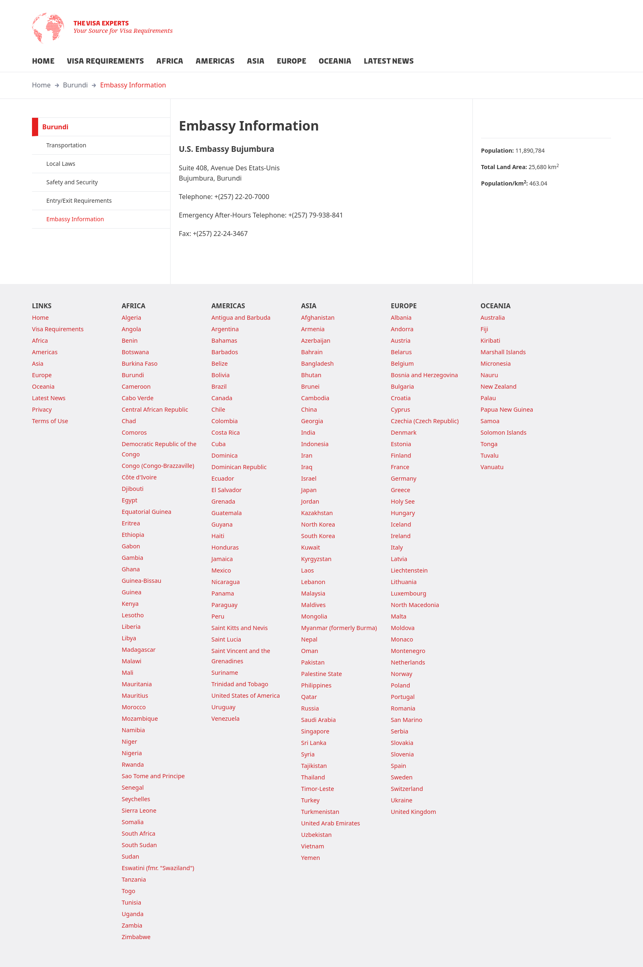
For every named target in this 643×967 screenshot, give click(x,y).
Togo (128, 891)
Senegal (133, 787)
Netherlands (408, 662)
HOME (43, 61)
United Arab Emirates (330, 823)
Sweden (402, 777)
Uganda (133, 914)
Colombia (225, 421)
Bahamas (224, 340)
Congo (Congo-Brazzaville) (158, 466)
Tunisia (131, 902)
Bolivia (221, 375)
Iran (306, 455)
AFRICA (169, 61)
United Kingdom (413, 812)
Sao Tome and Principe (153, 776)
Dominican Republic (239, 467)
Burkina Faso (139, 363)
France (400, 467)
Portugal (403, 697)
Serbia (399, 731)
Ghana (131, 569)
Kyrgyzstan (316, 559)
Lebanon (313, 582)
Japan (309, 490)
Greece (400, 490)
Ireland (400, 536)
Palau (488, 398)
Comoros (134, 432)
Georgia (312, 421)
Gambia (133, 557)
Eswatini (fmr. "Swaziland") (158, 868)
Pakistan (312, 662)
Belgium (402, 363)
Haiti (218, 536)
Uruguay (224, 707)
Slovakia (402, 743)
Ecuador (223, 478)
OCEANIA (335, 61)
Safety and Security (72, 182)
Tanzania (134, 879)
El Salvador (227, 490)
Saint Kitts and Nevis (240, 628)
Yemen (310, 858)
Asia (37, 363)
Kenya (130, 603)
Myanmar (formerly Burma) (339, 628)
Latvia (399, 559)
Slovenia (402, 754)
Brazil (219, 386)
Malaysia (313, 593)
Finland (401, 455)
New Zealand (499, 386)
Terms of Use (50, 421)
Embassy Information (133, 84)
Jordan (310, 501)
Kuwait (310, 547)
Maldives (313, 605)
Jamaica (222, 559)
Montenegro (408, 651)
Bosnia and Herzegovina (424, 375)
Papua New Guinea (507, 409)
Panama (223, 593)
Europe (42, 375)
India (308, 432)
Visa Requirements (58, 329)
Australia (493, 317)
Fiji (484, 329)
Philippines (316, 685)
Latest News (49, 398)
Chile (219, 409)
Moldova (403, 628)
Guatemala (227, 513)
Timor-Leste (317, 789)
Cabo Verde (138, 398)
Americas (44, 352)
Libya (129, 638)
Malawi (131, 661)
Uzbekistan (316, 835)
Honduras (225, 547)
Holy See (403, 501)
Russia (310, 708)
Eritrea (131, 523)
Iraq (306, 467)
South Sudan (139, 845)
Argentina (225, 329)
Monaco (402, 639)
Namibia (133, 730)
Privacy (42, 409)
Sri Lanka (313, 743)
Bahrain (312, 352)
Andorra (402, 329)
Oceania (43, 386)
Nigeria (132, 753)
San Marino (406, 720)
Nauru (489, 375)
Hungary (403, 513)
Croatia (401, 398)
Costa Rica (226, 432)
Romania (403, 708)
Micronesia (496, 363)
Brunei (310, 386)
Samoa (490, 421)
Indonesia (314, 444)
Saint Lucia (227, 639)
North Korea (318, 524)
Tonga (489, 444)
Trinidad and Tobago (240, 684)
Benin (130, 340)
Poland (400, 685)
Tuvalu (490, 455)
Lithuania (404, 582)
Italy (397, 547)
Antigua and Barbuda (241, 317)
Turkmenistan (320, 812)
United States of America (246, 695)
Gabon (131, 546)
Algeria (131, 317)
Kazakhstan (317, 513)
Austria (400, 340)
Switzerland (407, 789)
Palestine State (321, 674)
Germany (403, 478)
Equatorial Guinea (146, 512)
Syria (308, 754)
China (309, 409)
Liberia (131, 626)
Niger (129, 741)
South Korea (318, 536)
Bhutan (311, 375)
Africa (40, 340)
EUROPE (291, 61)
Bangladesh (317, 363)
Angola (131, 329)
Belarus (401, 352)
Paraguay (225, 605)
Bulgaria (402, 386)
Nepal (309, 639)
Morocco (134, 707)
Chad (129, 421)
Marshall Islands (503, 352)
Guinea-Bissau (142, 580)
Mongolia (314, 616)
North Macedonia (415, 605)
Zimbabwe (136, 937)
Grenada (223, 501)
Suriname (225, 672)
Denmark (404, 432)
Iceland (401, 524)
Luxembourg (408, 593)
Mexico (221, 570)
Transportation (66, 145)
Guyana (222, 524)
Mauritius (135, 695)
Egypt (129, 500)
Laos (307, 570)
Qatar (309, 697)
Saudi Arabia (318, 720)
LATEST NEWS (389, 61)
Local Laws (60, 163)
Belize (220, 363)
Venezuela (226, 718)
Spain (398, 766)
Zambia (132, 925)
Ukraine (402, 800)
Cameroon (136, 386)
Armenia (312, 329)
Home (41, 84)
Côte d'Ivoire (139, 477)
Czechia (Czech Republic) (424, 421)
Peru (218, 616)
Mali (128, 672)
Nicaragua (226, 582)
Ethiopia (133, 534)
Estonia (401, 444)
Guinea (131, 592)
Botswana (135, 352)
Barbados (225, 352)
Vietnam (312, 846)
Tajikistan (314, 766)
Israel (308, 478)
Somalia (133, 822)
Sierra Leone (139, 810)
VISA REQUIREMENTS (105, 61)
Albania (401, 317)
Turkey (310, 800)
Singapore (315, 731)
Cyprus (400, 409)
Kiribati (490, 340)
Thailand (313, 777)
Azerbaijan (315, 340)
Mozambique (140, 718)
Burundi (75, 84)
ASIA (255, 61)
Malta (398, 616)
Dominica (225, 455)
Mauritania (137, 684)
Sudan (130, 856)
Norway (401, 674)
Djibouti (133, 489)
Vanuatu (492, 467)
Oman (309, 651)
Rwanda (133, 764)
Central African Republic (155, 409)
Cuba (219, 444)
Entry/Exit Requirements (79, 200)
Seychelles (136, 799)
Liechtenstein (409, 570)
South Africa (138, 833)
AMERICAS (215, 61)
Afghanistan (318, 317)
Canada (222, 398)
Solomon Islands (504, 432)
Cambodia (315, 398)
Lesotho (133, 615)
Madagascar (139, 649)
